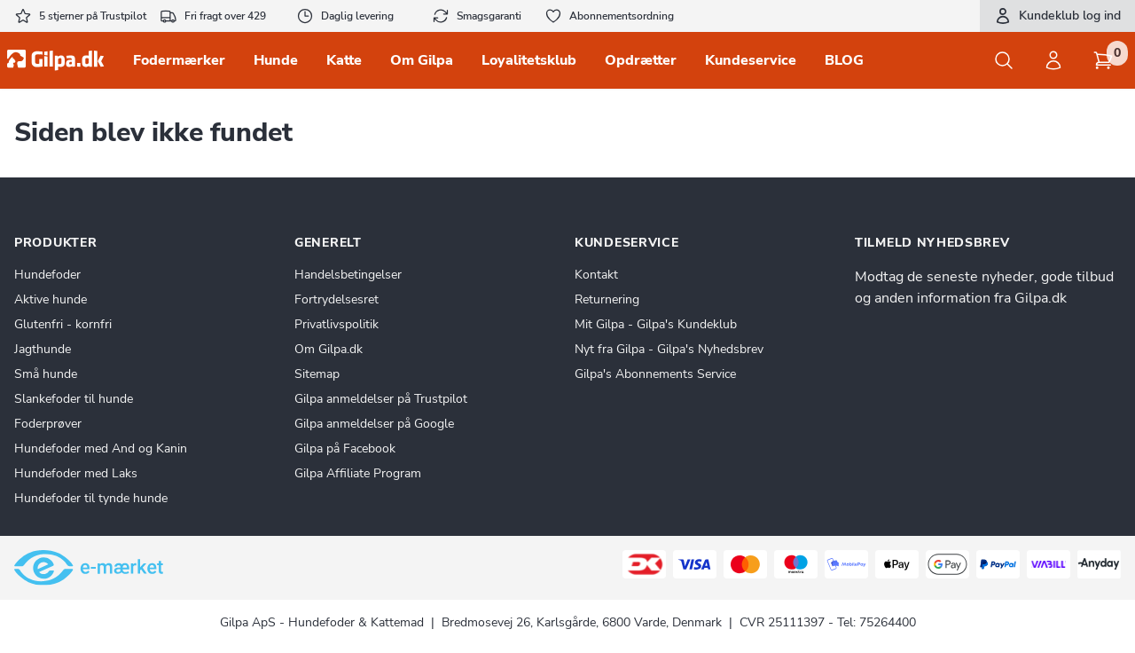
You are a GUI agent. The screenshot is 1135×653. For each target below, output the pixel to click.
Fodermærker (179, 60)
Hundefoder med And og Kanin (100, 448)
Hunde (276, 60)
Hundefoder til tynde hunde (91, 498)
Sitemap (317, 374)
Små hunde (45, 374)
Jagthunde (42, 349)
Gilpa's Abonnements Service (655, 374)
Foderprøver (48, 423)
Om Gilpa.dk (328, 349)
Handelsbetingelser (348, 274)
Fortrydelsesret (336, 299)
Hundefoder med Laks (75, 473)
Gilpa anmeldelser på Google (374, 423)
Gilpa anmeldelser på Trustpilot (380, 398)
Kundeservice (750, 60)
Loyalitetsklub (528, 60)
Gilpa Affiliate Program (357, 473)
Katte (344, 60)
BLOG (844, 60)
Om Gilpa (421, 60)
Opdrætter (641, 60)
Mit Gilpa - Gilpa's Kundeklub (656, 324)
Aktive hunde (50, 299)
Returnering (607, 299)
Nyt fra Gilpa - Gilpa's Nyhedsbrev (669, 349)
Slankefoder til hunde (73, 398)
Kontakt (596, 274)
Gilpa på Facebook (344, 448)
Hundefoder (47, 274)
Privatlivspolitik (336, 324)
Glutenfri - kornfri (63, 324)
